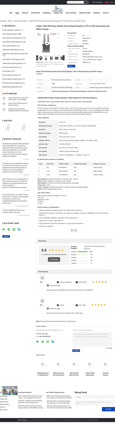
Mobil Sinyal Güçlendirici (10, 87)
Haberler (96, 13)
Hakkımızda (47, 13)
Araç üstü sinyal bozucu (10, 67)
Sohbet (71, 66)
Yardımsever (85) (55, 308)
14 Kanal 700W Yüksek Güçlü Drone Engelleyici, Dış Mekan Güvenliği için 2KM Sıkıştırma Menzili (89, 374)
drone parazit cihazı (46, 321)
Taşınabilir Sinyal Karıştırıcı (11, 50)
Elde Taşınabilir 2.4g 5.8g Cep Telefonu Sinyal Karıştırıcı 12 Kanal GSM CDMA (58, 402)
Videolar (25, 13)
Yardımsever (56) (55, 285)
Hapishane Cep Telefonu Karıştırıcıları (15, 54)
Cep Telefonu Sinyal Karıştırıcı (12, 38)
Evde (10, 13)
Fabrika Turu (58, 13)
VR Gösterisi (35, 13)
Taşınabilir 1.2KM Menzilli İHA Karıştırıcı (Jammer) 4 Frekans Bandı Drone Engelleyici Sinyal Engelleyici (30, 402)
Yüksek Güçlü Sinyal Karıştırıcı (12, 63)
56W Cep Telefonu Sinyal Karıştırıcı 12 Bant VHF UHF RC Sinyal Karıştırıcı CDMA (59, 407)
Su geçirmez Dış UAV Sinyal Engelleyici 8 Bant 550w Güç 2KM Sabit (18, 110)
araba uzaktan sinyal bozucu (12, 79)
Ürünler (10, 21)
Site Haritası (3, 409)
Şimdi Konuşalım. (97, 2)
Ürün (17, 13)
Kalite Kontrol (71, 13)
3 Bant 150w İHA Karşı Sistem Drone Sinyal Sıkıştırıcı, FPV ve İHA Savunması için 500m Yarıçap (49, 64)
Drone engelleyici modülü (11, 30)
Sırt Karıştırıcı (7, 71)
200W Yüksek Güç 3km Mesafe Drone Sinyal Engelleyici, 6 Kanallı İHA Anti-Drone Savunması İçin (58, 374)
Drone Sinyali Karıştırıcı (20, 21)
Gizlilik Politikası (22, 420)
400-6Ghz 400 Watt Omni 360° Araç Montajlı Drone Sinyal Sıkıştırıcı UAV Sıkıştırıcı (74, 374)
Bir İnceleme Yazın (54, 260)
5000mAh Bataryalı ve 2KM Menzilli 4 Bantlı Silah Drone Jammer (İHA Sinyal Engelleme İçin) (43, 374)
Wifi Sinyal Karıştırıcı (9, 46)
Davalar (106, 13)
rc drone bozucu (71, 321)
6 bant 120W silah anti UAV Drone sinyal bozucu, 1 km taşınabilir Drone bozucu (18, 99)
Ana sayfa (3, 21)
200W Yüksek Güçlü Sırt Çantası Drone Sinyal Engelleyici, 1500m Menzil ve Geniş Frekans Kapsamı (30, 407)
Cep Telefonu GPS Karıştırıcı (11, 59)
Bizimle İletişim (84, 13)
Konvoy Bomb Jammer (10, 75)
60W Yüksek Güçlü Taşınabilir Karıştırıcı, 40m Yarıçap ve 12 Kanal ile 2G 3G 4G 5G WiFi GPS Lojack (59, 397)
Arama (86, 2)
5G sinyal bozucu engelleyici (11, 83)
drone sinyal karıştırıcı (59, 321)
